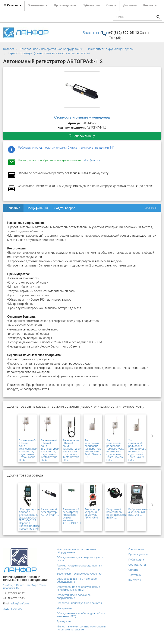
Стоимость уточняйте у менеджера (82, 117)
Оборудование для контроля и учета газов (80, 559)
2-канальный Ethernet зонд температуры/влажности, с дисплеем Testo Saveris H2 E (50, 450)
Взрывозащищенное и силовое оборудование (77, 580)
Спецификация (37, 208)
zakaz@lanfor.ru (92, 160)
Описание (13, 208)
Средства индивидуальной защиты (79, 603)
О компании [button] (37, 5)
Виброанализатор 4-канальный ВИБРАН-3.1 (139, 512)
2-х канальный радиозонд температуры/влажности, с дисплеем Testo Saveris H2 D (115, 450)
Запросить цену (82, 136)
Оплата (111, 5)
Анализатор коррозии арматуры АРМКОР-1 (92, 513)
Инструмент (64, 608)
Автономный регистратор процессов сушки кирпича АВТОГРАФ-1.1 (72, 516)
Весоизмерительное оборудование (79, 573)
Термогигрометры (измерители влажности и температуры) (49, 53)
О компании (136, 549)
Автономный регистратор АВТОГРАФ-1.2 (50, 512)
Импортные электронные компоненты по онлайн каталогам (81, 628)
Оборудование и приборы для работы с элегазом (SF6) (82, 615)
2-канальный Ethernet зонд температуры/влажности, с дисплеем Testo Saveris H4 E (72, 450)
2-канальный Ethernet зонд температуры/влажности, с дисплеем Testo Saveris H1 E (28, 450)
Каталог (8, 49)
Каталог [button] (12, 5)
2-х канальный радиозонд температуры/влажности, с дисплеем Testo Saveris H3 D (137, 450)
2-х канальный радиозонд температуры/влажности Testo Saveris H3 (94, 449)
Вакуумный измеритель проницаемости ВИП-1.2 (116, 513)
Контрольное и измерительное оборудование (51, 49)
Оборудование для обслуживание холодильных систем (78, 588)
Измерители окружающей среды (110, 49)
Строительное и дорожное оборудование (74, 596)
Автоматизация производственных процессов (79, 567)
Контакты (150, 5)
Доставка (129, 5)
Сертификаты (137, 564)
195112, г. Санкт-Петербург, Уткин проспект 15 (25, 587)
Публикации (91, 5)
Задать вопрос (96, 32)
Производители (65, 5)
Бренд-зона (64, 621)
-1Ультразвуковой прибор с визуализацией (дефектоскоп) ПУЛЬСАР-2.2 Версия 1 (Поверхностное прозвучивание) (30, 519)
